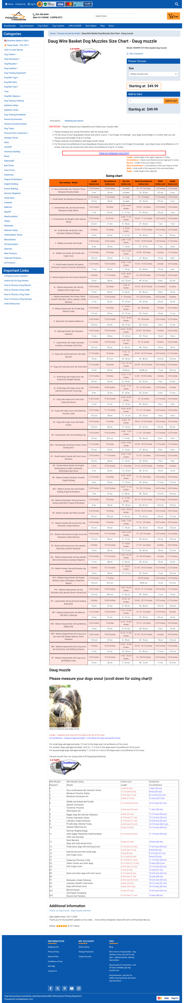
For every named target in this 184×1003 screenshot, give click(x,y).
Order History (84, 947)
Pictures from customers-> (16, 133)
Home (9, 4)
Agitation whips (11, 105)
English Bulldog (11, 184)
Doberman (9, 175)
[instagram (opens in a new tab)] (78, 988)
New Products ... (11, 253)
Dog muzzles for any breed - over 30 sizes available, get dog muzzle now (122, 968)
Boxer (6, 156)
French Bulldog (11, 188)
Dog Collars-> (10, 54)
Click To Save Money (13, 50)
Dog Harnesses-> (12, 59)
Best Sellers (91, 26)
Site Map (51, 966)
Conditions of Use (55, 961)
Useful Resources (12, 303)
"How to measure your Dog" (114, 153)
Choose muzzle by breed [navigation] (68, 33)
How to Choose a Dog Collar (17, 294)
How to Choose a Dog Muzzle (17, 285)
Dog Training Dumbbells (15, 114)
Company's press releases (16, 276)
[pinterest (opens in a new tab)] (64, 988)
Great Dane (9, 198)
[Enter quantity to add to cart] (146, 101)
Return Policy (53, 957)
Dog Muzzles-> (11, 64)
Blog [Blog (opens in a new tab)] (102, 26)
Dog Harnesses (27, 26)
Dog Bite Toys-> (11, 87)
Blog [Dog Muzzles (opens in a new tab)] (111, 947)
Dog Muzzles (10, 26)
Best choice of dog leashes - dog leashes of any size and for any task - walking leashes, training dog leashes (122, 956)
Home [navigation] (52, 33)
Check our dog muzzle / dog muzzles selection (70, 910)
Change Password (86, 952)
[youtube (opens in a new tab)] (71, 988)
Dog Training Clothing (14, 100)
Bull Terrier (9, 165)
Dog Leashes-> (11, 68)
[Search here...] (114, 16)
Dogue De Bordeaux (13, 179)
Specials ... (9, 249)
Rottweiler (8, 225)
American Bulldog (12, 151)
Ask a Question (135, 53)
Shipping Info (53, 947)
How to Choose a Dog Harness (18, 299)
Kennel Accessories (13, 119)
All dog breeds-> (11, 244)
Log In (31, 4)
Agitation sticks (11, 110)
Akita (6, 142)
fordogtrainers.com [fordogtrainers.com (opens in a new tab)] (24, 999)
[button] (177, 4)
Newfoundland (11, 216)
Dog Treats (9, 128)
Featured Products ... (13, 258)
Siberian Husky (11, 230)
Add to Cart (171, 101)
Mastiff (7, 212)
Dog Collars (43, 26)
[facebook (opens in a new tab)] (50, 988)
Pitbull (7, 221)
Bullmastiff (9, 161)
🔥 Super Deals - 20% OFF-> (16, 45)
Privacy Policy (53, 952)
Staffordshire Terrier (13, 235)
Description (55, 121)
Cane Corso (9, 170)
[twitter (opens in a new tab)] (57, 988)
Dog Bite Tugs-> (11, 77)
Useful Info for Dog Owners (16, 280)
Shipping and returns (74, 121)
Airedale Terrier (11, 138)
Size (131, 68)
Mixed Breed (9, 239)
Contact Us (20, 4)
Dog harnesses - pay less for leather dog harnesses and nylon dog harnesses (122, 978)
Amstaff (8, 147)
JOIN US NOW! (75, 26)
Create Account (85, 957)
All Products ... (10, 263)
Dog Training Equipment (15, 73)
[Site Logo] (16, 16)
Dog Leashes (58, 26)
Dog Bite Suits (10, 82)
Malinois (8, 207)
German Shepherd (12, 193)
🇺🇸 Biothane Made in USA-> (16, 40)
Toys (6, 91)
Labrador (8, 202)
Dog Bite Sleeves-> (12, 96)
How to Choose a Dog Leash (17, 290)
